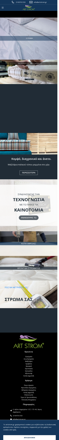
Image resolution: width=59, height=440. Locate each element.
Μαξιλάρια (28, 361)
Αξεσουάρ (28, 373)
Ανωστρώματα (29, 359)
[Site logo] (29, 7)
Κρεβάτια (29, 364)
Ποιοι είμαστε (29, 385)
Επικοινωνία (28, 395)
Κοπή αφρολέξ (28, 392)
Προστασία (29, 369)
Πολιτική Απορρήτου (28, 400)
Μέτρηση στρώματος (28, 390)
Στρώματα (28, 357)
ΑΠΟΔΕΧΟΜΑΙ (29, 437)
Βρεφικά (29, 366)
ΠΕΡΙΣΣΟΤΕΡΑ (29, 79)
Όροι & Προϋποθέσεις (29, 397)
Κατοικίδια (28, 371)
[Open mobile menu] (3, 7)
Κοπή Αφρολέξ (28, 376)
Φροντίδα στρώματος (28, 388)
